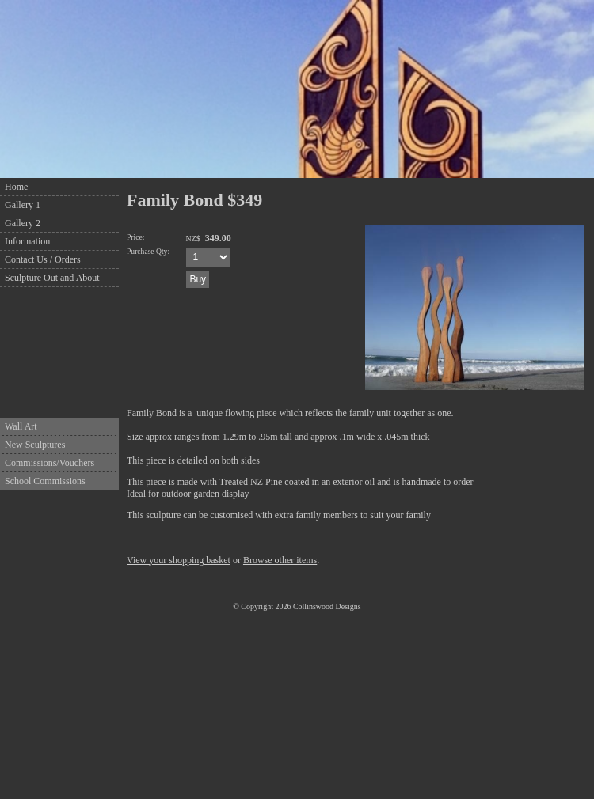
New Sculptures (35, 444)
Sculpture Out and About (52, 277)
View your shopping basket (178, 560)
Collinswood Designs (327, 606)
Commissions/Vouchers (49, 462)
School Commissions (45, 481)
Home (16, 186)
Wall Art (21, 426)
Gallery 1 (22, 204)
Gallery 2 (22, 223)
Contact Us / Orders (43, 259)
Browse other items (280, 560)
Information (27, 241)
